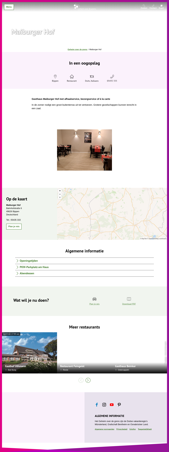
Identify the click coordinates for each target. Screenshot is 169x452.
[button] (14, 227)
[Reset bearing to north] (60, 197)
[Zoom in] (60, 190)
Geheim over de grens (77, 49)
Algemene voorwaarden (104, 429)
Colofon (132, 429)
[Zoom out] (60, 194)
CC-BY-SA (165, 360)
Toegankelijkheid (145, 429)
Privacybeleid (121, 429)
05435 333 (112, 80)
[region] (112, 214)
